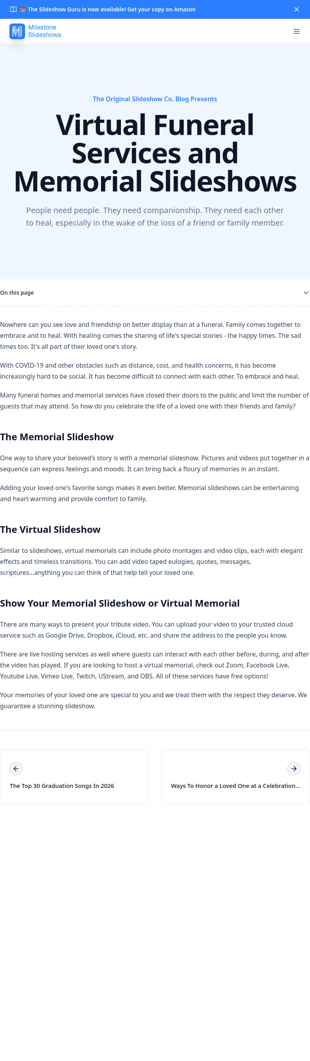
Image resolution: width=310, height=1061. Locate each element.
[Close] (296, 9)
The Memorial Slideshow (57, 436)
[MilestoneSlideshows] (35, 31)
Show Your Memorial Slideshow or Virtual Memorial (120, 602)
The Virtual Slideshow (50, 529)
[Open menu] (296, 31)
